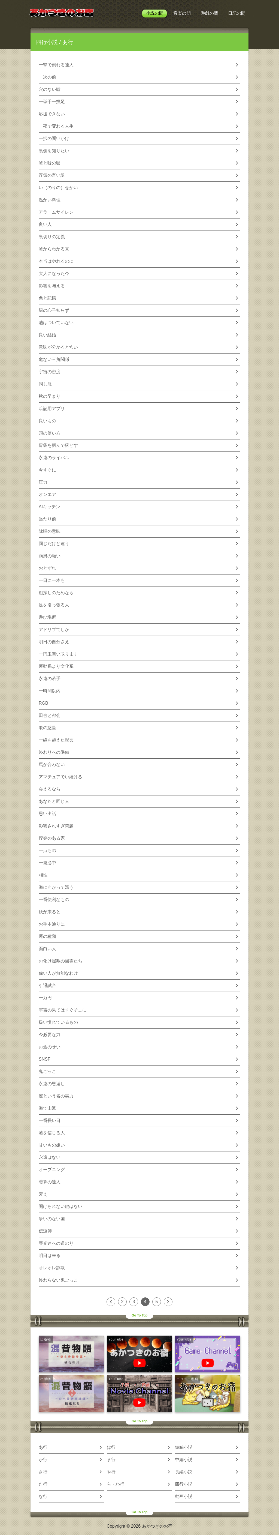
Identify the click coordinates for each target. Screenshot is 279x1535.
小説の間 (154, 13)
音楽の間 (182, 13)
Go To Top (139, 1315)
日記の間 (236, 13)
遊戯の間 (209, 13)
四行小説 (47, 42)
